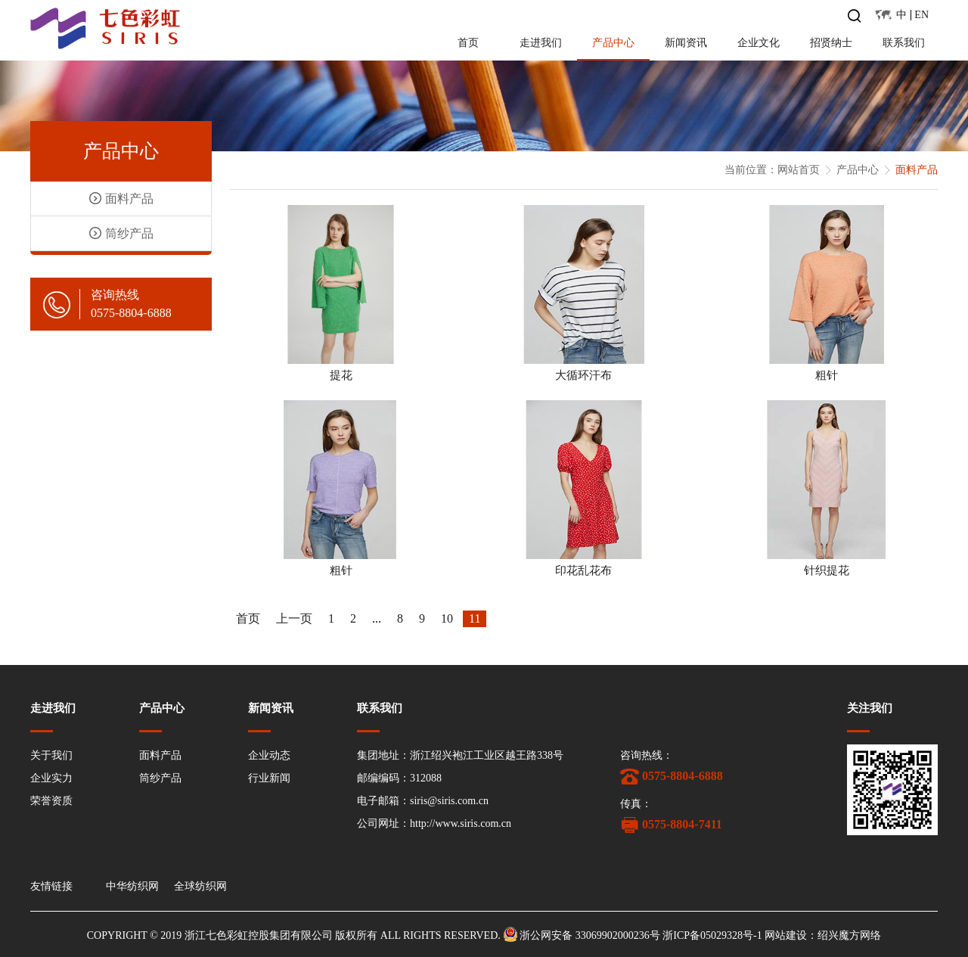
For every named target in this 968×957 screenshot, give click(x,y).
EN (921, 14)
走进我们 (541, 42)
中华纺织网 (132, 886)
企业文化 (758, 42)
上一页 (294, 618)
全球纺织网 (200, 886)
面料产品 (160, 755)
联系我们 (904, 42)
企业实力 (51, 778)
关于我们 (51, 755)
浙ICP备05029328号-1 (712, 935)
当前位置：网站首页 (772, 170)
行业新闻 (269, 778)
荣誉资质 (51, 800)
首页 (468, 42)
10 (447, 618)
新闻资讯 (686, 42)
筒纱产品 (160, 778)
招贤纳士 (831, 42)
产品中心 (613, 42)
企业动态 (269, 755)
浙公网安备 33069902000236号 (590, 935)
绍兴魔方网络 (849, 935)
